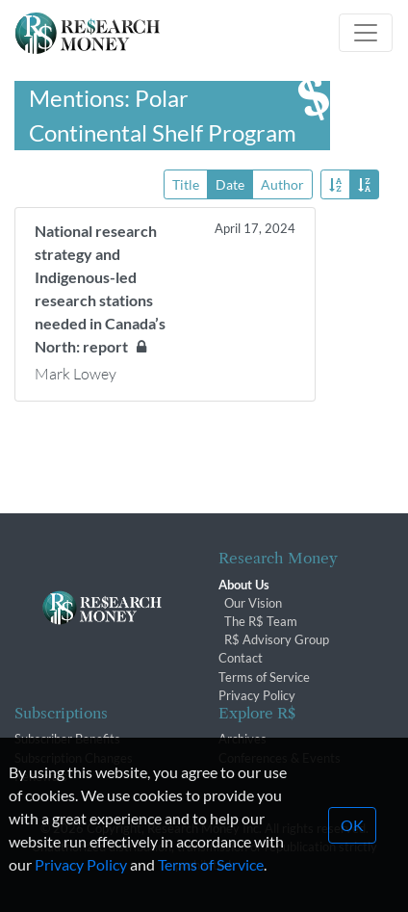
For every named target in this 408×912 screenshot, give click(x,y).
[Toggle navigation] (366, 32)
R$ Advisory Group (276, 639)
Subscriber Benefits (67, 738)
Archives (242, 738)
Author (282, 183)
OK (352, 842)
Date (230, 183)
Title (185, 183)
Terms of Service (264, 677)
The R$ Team (260, 621)
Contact (240, 657)
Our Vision (253, 603)
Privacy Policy (256, 695)
